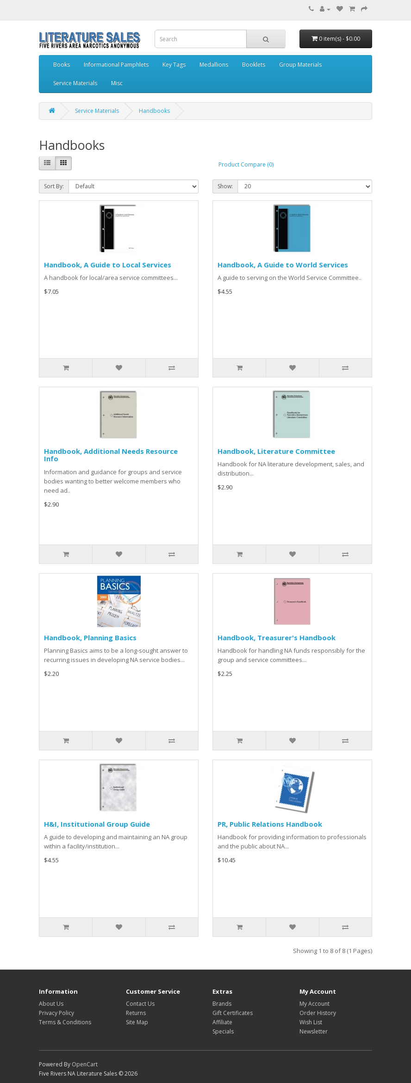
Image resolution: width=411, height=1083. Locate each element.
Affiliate (222, 1022)
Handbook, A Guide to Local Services (107, 264)
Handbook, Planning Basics (90, 637)
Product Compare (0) (246, 164)
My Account (314, 1004)
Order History (317, 1013)
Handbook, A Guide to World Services (283, 264)
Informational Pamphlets (116, 64)
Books (61, 64)
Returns (136, 1013)
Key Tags (174, 64)
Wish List (310, 1022)
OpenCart (85, 1064)
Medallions (213, 64)
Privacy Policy (56, 1013)
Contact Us (140, 1004)
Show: (225, 186)
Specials (223, 1031)
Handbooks (154, 111)
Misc (117, 83)
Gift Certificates (232, 1013)
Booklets (253, 64)
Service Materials (75, 83)
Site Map (137, 1022)
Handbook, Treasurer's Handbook (277, 637)
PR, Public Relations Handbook (270, 824)
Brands (221, 1004)
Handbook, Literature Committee (276, 451)
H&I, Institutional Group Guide (97, 824)
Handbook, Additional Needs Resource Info (111, 455)
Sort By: (54, 186)
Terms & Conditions (65, 1022)
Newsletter (313, 1031)
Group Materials (300, 64)
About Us (51, 1004)
